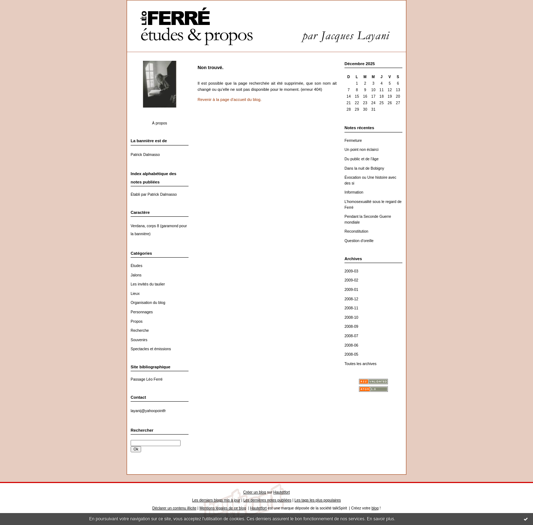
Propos (137, 321)
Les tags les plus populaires (318, 500)
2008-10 (351, 317)
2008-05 (351, 354)
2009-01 (351, 290)
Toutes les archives (360, 364)
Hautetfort (281, 492)
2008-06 (351, 345)
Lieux (135, 294)
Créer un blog (254, 492)
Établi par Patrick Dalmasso (154, 194)
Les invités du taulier (148, 284)
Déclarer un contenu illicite (174, 508)
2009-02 (351, 280)
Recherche (140, 331)
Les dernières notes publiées (267, 500)
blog (375, 508)
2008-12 (351, 299)
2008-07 (351, 336)
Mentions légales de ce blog (222, 508)
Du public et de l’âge (361, 159)
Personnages (142, 312)
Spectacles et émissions (151, 349)
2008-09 (351, 327)
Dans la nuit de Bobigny (364, 168)
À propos (159, 123)
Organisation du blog (148, 303)
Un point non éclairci (361, 150)
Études (136, 266)
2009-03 (351, 271)
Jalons (136, 275)
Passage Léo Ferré (146, 379)
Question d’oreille (358, 241)
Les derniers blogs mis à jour (216, 500)
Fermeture (353, 141)
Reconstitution (356, 231)
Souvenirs (139, 340)
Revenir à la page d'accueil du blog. (230, 99)
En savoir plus (380, 518)
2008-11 (351, 308)
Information (353, 192)
